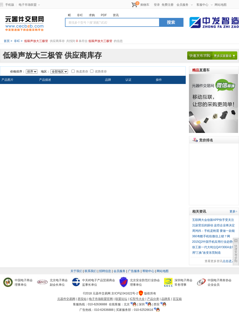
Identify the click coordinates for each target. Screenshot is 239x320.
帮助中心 (148, 271)
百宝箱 (177, 299)
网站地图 (221, 4)
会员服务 (185, 4)
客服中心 (204, 4)
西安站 (82, 299)
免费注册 (168, 4)
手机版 (9, 4)
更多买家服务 (224, 55)
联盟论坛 (121, 299)
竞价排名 (206, 140)
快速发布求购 (199, 55)
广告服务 (134, 271)
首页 (7, 41)
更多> (233, 211)
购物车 (144, 4)
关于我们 (76, 271)
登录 (157, 4)
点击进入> (229, 261)
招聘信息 (105, 271)
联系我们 (91, 271)
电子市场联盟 (29, 4)
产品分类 (153, 299)
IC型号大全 (137, 299)
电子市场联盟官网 (101, 299)
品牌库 (165, 299)
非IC (16, 41)
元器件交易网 (24, 23)
